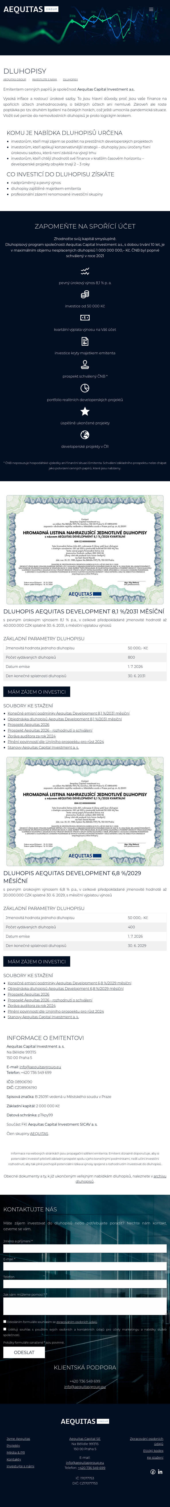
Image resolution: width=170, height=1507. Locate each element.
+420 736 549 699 (91, 1468)
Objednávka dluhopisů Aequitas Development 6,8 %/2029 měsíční (66, 988)
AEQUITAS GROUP (14, 79)
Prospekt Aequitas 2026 (28, 724)
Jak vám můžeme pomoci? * (25, 1295)
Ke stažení (155, 1457)
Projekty (13, 1445)
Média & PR (16, 1452)
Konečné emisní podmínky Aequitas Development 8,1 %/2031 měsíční (68, 713)
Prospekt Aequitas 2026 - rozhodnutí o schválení (50, 730)
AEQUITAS (39, 1133)
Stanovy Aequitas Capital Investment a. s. (43, 747)
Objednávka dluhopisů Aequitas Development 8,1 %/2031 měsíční (65, 719)
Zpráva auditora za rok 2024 (32, 736)
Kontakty (14, 1459)
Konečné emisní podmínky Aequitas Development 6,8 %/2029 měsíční (69, 983)
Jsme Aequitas (18, 1439)
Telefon (8, 1277)
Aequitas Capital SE (84, 1439)
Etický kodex (153, 1451)
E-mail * (9, 1259)
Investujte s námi (44, 79)
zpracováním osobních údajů (76, 1322)
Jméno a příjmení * (18, 1241)
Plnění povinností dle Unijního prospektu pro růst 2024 (56, 741)
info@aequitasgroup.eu (40, 1067)
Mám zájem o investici (37, 692)
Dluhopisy (70, 79)
